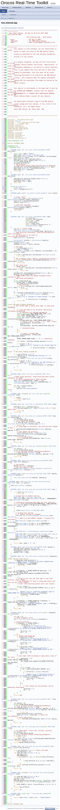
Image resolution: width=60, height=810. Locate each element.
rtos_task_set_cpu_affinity (37, 358)
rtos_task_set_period (33, 474)
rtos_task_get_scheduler (34, 446)
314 (4, 547)
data (20, 188)
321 (4, 556)
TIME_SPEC (17, 382)
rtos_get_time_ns (14, 470)
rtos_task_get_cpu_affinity (39, 772)
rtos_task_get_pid (39, 394)
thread (24, 159)
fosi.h (17, 121)
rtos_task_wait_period (33, 489)
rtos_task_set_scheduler (34, 416)
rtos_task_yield (32, 374)
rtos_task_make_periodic (35, 460)
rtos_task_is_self (31, 404)
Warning (26, 345)
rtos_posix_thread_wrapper (36, 193)
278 (4, 489)
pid (23, 169)
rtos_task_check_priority (23, 231)
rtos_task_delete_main (33, 175)
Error (22, 297)
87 (4, 188)
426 (4, 727)
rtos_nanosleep (19, 383)
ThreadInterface (35, 198)
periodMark (24, 468)
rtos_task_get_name (39, 793)
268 (4, 474)
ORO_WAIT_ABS (38, 155)
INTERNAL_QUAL (16, 150)
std (21, 141)
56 (4, 143)
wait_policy (26, 155)
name (24, 156)
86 (4, 186)
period (22, 466)
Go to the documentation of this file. (12, 28)
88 (4, 189)
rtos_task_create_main (33, 150)
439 (4, 746)
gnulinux (11, 18)
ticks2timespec (30, 382)
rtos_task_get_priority (33, 727)
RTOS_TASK (45, 150)
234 (4, 416)
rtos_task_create (31, 217)
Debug (22, 356)
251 (4, 446)
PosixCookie (20, 186)
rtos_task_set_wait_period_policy (36, 481)
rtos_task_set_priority (33, 699)
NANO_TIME (17, 381)
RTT (16, 146)
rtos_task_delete (32, 547)
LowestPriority (39, 626)
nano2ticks (47, 468)
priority (25, 168)
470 (4, 793)
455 (4, 772)
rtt (1, 18)
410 (4, 699)
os (5, 18)
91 (4, 193)
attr (40, 160)
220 (4, 394)
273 (4, 481)
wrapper (23, 244)
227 (4, 404)
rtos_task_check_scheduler (17, 424)
